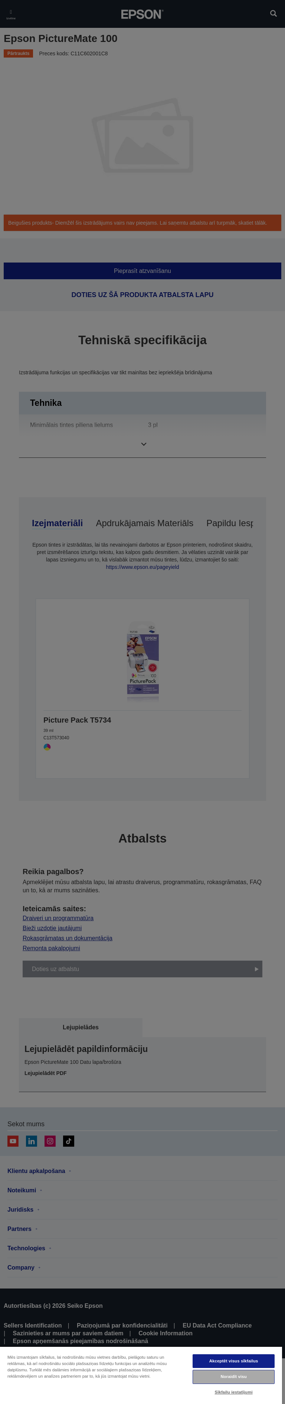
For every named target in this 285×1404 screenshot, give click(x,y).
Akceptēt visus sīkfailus (233, 1361)
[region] (141, 1375)
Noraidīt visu (233, 1376)
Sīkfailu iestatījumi (234, 1392)
